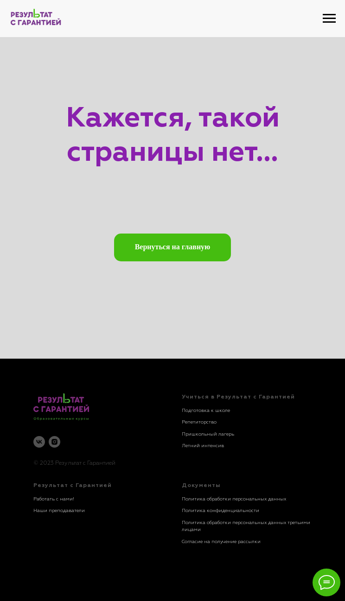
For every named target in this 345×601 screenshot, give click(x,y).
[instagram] (54, 442)
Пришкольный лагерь (208, 434)
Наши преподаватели (59, 510)
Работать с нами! (53, 499)
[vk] (39, 442)
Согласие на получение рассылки (221, 541)
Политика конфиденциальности (220, 510)
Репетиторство (199, 422)
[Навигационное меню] (329, 18)
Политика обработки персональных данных (234, 499)
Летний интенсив (203, 446)
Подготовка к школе (206, 410)
